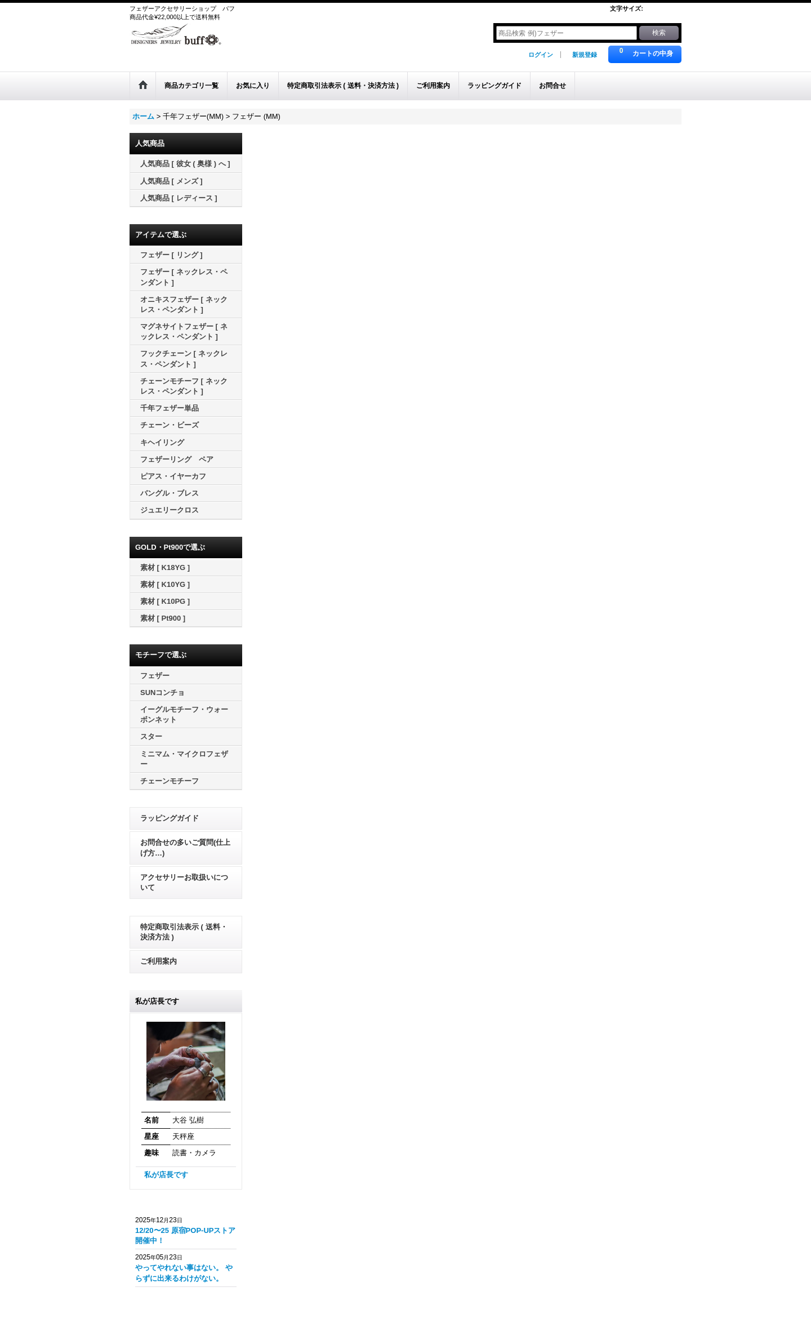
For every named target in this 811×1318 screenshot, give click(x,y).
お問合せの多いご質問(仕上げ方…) (185, 847)
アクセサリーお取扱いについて (184, 882)
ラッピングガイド (169, 818)
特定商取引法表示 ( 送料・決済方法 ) (184, 932)
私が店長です (166, 1174)
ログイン (540, 54)
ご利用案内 (158, 961)
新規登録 (584, 54)
